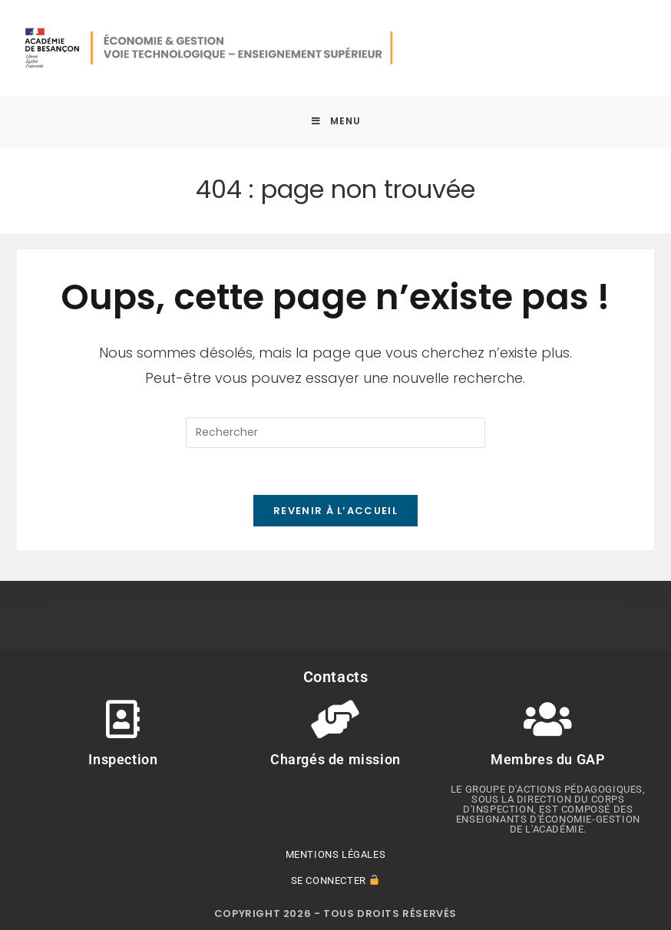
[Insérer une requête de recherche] (335, 432)
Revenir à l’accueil (335, 510)
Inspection (122, 759)
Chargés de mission (335, 759)
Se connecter (335, 880)
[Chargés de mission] (335, 719)
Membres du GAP (548, 759)
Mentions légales (336, 854)
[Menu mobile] (336, 121)
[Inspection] (123, 719)
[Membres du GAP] (548, 719)
